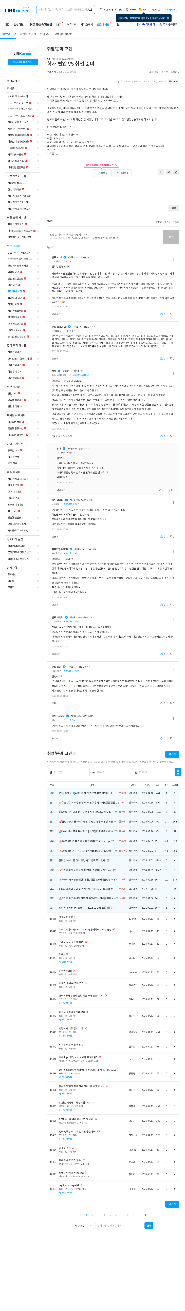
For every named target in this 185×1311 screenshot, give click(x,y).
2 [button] (92, 1215)
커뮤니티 (70, 24)
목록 (174, 208)
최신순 (176, 221)
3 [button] (98, 1215)
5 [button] (110, 1215)
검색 (178, 772)
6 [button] (116, 1215)
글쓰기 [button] (172, 754)
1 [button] (86, 1215)
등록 (171, 236)
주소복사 (173, 81)
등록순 (167, 221)
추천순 (159, 221)
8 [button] (127, 1215)
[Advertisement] (113, 187)
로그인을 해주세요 (22, 62)
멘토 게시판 (101, 24)
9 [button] (133, 1215)
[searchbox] (119, 1225)
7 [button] (122, 1215)
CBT (58, 22)
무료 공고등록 (167, 24)
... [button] (140, 1215)
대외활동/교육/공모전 (40, 24)
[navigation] (22, 88)
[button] (81, 1215)
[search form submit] (90, 9)
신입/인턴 (19, 24)
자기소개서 (85, 24)
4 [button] (104, 1215)
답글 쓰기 (56, 314)
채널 (115, 24)
